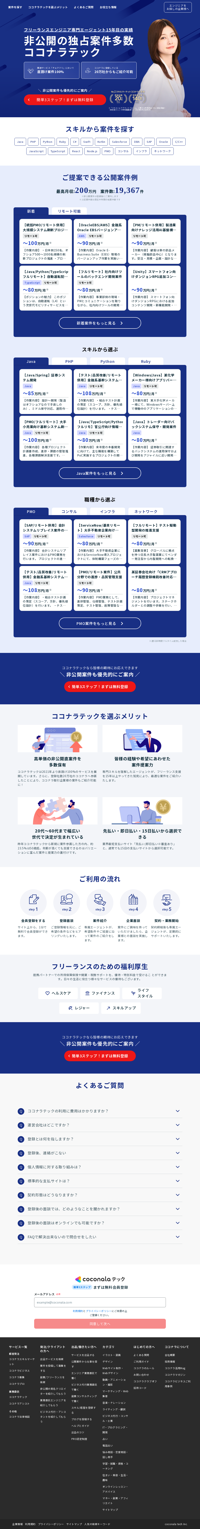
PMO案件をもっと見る (100, 623)
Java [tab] (31, 361)
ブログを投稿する (81, 1419)
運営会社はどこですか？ (105, 1124)
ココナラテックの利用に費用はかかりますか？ (105, 1110)
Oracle (163, 142)
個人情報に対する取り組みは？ (105, 1166)
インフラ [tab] (107, 511)
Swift (86, 142)
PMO (108, 151)
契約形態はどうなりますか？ (105, 1194)
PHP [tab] (69, 361)
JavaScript (36, 151)
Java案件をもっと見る (100, 473)
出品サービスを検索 (51, 1359)
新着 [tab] (31, 211)
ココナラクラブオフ (145, 1381)
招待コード (140, 1388)
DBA (137, 142)
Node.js (92, 151)
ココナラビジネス (19, 1370)
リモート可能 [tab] (69, 211)
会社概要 (170, 1355)
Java (20, 142)
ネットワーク (162, 151)
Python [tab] (107, 361)
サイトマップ (110, 1509)
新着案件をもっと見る (100, 323)
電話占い (107, 1445)
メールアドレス (44, 1294)
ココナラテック (18, 1397)
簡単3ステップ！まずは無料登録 (100, 686)
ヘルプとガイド (80, 1425)
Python (47, 142)
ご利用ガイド (141, 1361)
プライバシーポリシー (99, 1311)
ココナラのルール (144, 1368)
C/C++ (179, 142)
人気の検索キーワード (97, 1524)
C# (74, 142)
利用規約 (78, 1311)
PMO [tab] (31, 511)
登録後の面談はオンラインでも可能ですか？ (105, 1222)
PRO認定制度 (79, 1439)
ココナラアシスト (19, 1403)
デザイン (107, 1361)
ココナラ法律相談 (19, 1416)
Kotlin (101, 142)
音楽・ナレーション (114, 1402)
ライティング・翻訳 (114, 1409)
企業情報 (17, 1524)
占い (105, 1439)
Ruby (62, 142)
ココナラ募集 (17, 1377)
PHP (33, 142)
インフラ (141, 151)
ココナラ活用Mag (175, 1368)
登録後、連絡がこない (105, 1152)
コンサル (123, 151)
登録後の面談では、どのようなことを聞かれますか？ (105, 1208)
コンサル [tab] (69, 511)
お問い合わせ (141, 1374)
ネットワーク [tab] (146, 511)
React (76, 151)
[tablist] (50, 211)
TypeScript (58, 151)
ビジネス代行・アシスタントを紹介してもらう (53, 1416)
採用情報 (170, 1361)
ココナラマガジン (175, 1374)
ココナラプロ (17, 1383)
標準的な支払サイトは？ (105, 1180)
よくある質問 (141, 1355)
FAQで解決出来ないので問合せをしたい (105, 1236)
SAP (149, 142)
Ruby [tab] (146, 361)
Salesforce (119, 142)
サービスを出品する (83, 1355)
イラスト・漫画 (111, 1355)
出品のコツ (77, 1432)
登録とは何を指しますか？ (105, 1138)
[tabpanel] (100, 276)
